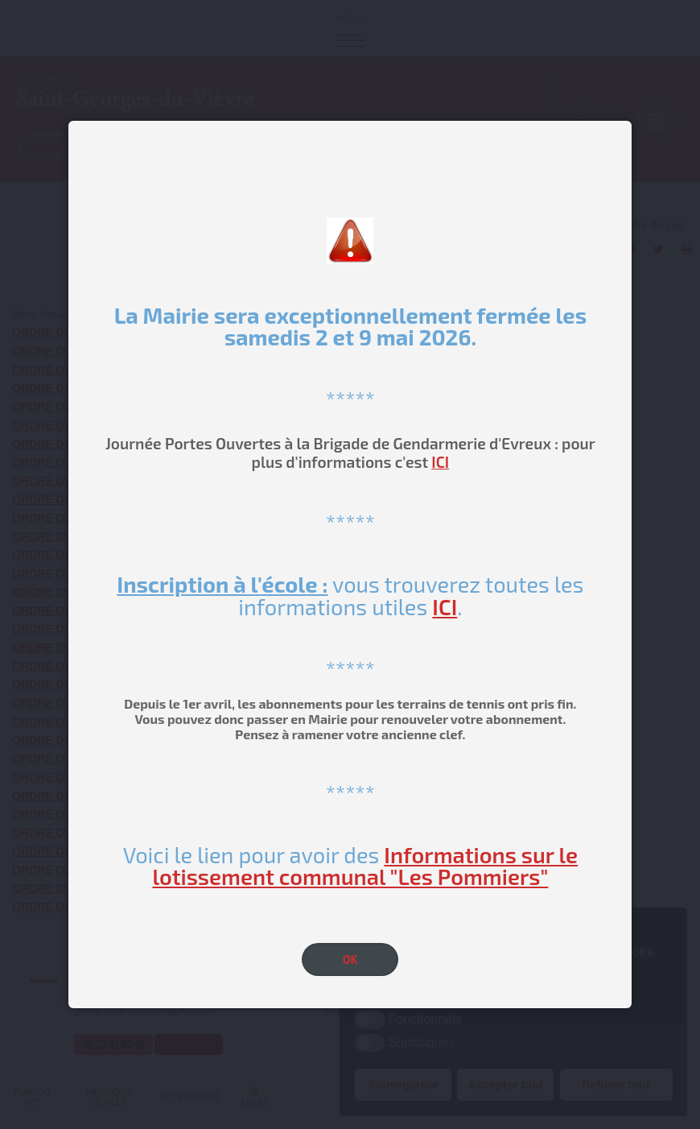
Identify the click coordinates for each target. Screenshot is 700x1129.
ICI (440, 462)
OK (350, 959)
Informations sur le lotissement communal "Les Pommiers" (365, 865)
